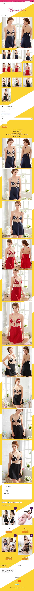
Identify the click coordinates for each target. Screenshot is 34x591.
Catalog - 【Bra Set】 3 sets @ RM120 (8, 570)
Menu (3, 3)
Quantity (3, 121)
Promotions (4, 111)
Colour (3, 116)
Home (2, 15)
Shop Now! (27, 1)
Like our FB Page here (5, 567)
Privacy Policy (17, 588)
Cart (30, 3)
